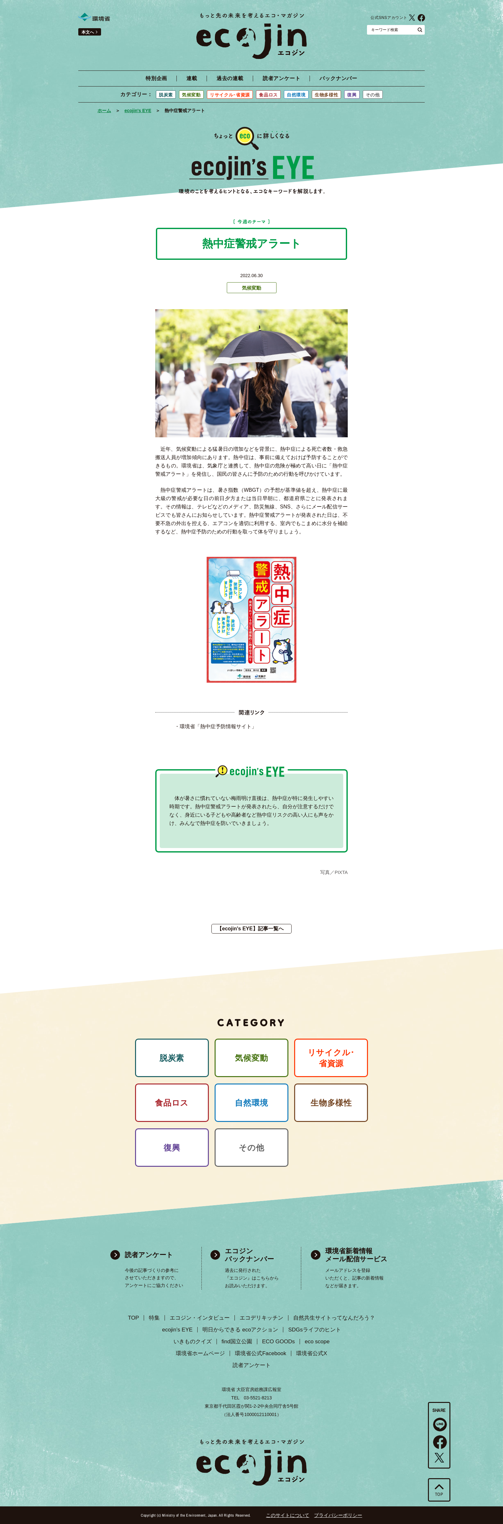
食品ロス (268, 94)
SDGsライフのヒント (314, 1329)
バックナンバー (338, 78)
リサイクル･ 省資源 (331, 1058)
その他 (373, 94)
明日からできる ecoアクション (240, 1329)
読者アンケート (282, 78)
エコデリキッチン (261, 1318)
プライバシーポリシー (338, 1515)
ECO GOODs (278, 1341)
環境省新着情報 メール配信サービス (356, 1255)
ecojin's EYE (137, 110)
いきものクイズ (193, 1341)
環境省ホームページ (200, 1353)
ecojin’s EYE (177, 1329)
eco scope (317, 1341)
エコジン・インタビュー (200, 1318)
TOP (133, 1318)
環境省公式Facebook (421, 17)
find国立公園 (237, 1341)
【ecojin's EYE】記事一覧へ (250, 928)
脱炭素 (166, 94)
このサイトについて (287, 1515)
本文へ (87, 32)
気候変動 (191, 94)
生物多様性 (326, 94)
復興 (351, 94)
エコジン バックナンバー (249, 1255)
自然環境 (296, 94)
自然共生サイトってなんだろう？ (334, 1318)
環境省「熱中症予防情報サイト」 (218, 726)
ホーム (104, 110)
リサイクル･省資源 (230, 94)
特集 (154, 1318)
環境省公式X (412, 17)
